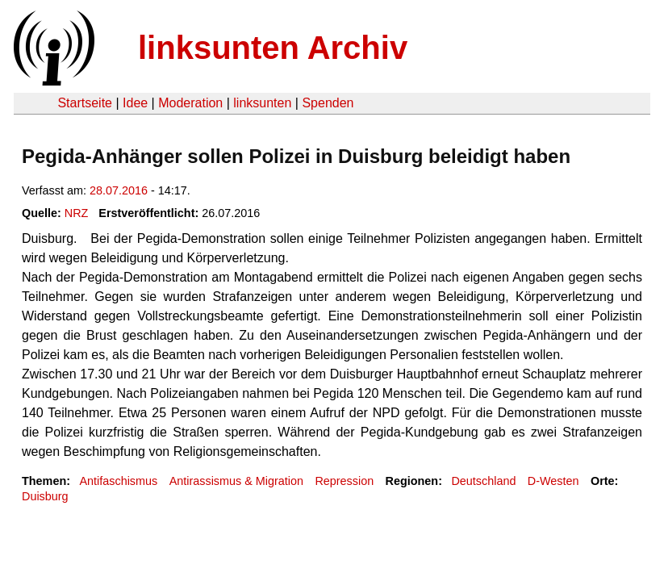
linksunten (262, 103)
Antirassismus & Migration (236, 480)
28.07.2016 (119, 190)
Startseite (84, 103)
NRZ (77, 213)
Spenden (327, 103)
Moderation (190, 103)
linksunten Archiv (272, 47)
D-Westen (553, 480)
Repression (344, 480)
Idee (135, 103)
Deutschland (483, 480)
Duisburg (45, 496)
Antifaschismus (118, 480)
